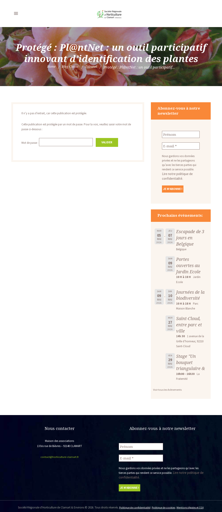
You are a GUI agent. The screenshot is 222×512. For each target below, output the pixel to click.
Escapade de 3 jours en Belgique (191, 236)
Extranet (93, 67)
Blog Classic (70, 67)
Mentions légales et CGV (191, 505)
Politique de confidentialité (134, 505)
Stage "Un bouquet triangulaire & (191, 361)
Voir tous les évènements (168, 388)
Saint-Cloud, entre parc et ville (189, 323)
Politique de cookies (163, 505)
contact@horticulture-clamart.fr (59, 455)
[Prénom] (181, 134)
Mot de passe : (58, 142)
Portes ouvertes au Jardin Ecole (189, 264)
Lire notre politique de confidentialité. (180, 173)
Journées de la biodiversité (191, 294)
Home (48, 67)
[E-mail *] (181, 145)
